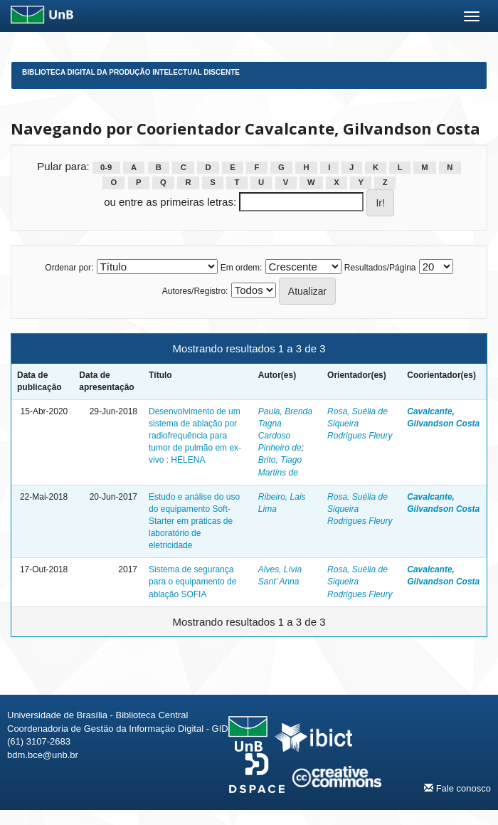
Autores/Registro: (195, 291)
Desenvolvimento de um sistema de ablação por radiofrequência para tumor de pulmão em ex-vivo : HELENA (195, 436)
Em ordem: (242, 268)
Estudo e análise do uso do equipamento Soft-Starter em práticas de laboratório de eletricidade (194, 521)
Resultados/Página (380, 268)
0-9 (106, 167)
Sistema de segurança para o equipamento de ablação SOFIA (192, 581)
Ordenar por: (69, 268)
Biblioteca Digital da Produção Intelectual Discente (131, 72)
